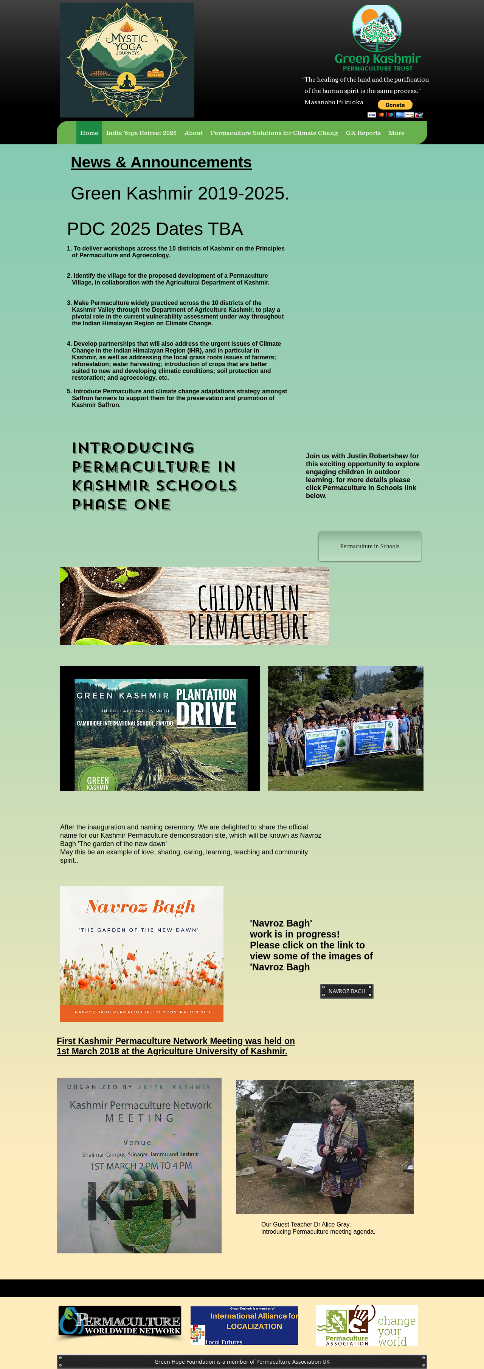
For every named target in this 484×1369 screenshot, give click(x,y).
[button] (395, 109)
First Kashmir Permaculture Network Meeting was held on (176, 1041)
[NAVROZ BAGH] (347, 991)
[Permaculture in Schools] (370, 546)
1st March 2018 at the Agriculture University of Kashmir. (172, 1051)
